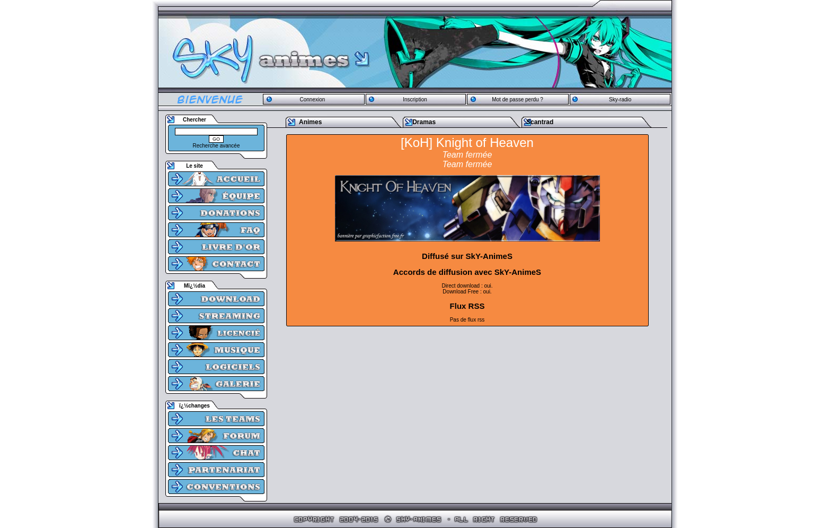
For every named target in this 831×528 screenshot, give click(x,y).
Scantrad (539, 122)
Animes (310, 122)
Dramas (424, 122)
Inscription (415, 99)
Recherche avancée (216, 146)
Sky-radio (620, 99)
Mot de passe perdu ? (517, 99)
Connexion (312, 99)
